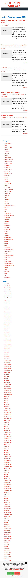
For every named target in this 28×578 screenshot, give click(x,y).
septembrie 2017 (8, 490)
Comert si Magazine (8, 189)
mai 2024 (6, 330)
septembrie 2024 (8, 322)
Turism (5, 273)
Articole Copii (7, 171)
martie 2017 (7, 502)
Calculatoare (7, 181)
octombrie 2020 (7, 416)
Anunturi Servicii (19, 24)
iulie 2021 (6, 398)
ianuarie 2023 (7, 362)
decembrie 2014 (7, 556)
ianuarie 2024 (7, 338)
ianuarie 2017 (7, 506)
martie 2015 (7, 550)
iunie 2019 (6, 448)
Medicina (6, 241)
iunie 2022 (6, 376)
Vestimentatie (7, 277)
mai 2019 (6, 450)
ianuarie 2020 (7, 434)
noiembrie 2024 (7, 318)
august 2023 (7, 348)
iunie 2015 (6, 544)
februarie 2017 (7, 504)
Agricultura (6, 149)
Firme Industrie (7, 213)
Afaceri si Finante (8, 147)
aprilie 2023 (6, 356)
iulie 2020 (6, 422)
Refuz (17, 573)
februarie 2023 (7, 360)
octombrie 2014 (7, 560)
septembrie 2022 (8, 370)
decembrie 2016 (7, 508)
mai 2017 (6, 498)
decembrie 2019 (7, 436)
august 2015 (7, 540)
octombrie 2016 (7, 512)
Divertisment (7, 203)
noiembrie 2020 (7, 414)
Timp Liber (6, 271)
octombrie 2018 (7, 464)
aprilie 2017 (6, 500)
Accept (10, 573)
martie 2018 (7, 478)
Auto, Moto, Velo (8, 173)
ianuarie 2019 (7, 458)
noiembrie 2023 (7, 342)
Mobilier (6, 243)
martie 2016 (7, 526)
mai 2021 (6, 402)
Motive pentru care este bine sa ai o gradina (14, 45)
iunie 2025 (6, 304)
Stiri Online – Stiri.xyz (14, 4)
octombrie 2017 (7, 488)
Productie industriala (9, 249)
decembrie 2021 (7, 388)
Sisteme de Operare (8, 263)
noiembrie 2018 (7, 462)
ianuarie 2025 (7, 314)
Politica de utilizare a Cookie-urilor (13, 575)
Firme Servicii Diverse (9, 215)
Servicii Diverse (7, 261)
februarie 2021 (7, 408)
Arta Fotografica (7, 169)
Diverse (5, 201)
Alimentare (6, 151)
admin (3, 24)
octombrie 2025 (7, 296)
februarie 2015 (7, 552)
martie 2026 (7, 285)
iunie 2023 (6, 352)
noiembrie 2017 (7, 486)
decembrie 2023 (7, 340)
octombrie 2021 (7, 392)
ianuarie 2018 (7, 482)
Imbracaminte (7, 225)
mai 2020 (6, 426)
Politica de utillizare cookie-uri (18, 567)
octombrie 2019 (7, 440)
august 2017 (7, 492)
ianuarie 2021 (7, 410)
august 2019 (7, 444)
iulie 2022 (6, 374)
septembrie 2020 (8, 418)
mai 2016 (6, 522)
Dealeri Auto (7, 197)
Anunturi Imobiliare (8, 159)
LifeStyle (6, 233)
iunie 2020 (6, 424)
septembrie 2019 (8, 442)
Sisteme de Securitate (9, 265)
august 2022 (7, 372)
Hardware (6, 221)
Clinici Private (7, 187)
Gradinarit (6, 219)
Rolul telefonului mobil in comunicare (12, 68)
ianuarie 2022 (7, 386)
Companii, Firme (7, 191)
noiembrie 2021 (7, 390)
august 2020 (7, 420)
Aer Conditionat (7, 143)
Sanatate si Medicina (8, 255)
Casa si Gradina (7, 183)
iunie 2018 (6, 472)
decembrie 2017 (7, 484)
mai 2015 (6, 546)
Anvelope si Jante (8, 163)
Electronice (18, 69)
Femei (5, 209)
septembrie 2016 (8, 514)
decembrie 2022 (7, 364)
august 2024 (7, 324)
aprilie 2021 (6, 404)
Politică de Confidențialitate (16, 569)
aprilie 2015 (6, 548)
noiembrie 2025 (7, 293)
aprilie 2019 (6, 452)
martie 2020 (7, 430)
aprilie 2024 (6, 332)
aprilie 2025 (6, 308)
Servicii (5, 259)
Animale (6, 155)
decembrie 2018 (7, 460)
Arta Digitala (7, 167)
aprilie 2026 (6, 283)
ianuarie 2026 (7, 289)
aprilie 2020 (6, 428)
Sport (5, 269)
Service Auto (7, 257)
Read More (25, 40)
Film (5, 211)
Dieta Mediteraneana (7, 115)
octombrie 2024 (7, 320)
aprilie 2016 (6, 524)
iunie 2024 (6, 328)
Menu (2, 9)
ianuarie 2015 (7, 554)
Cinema (5, 185)
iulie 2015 (6, 542)
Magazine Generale (20, 94)
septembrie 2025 (8, 298)
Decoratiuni (6, 199)
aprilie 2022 (6, 380)
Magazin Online (19, 117)
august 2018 (7, 468)
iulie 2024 (6, 326)
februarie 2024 (7, 336)
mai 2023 (6, 354)
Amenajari (18, 46)
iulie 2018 (6, 470)
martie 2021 (7, 406)
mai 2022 (6, 378)
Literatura (6, 235)
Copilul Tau (6, 195)
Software (6, 267)
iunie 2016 (6, 520)
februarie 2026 (7, 287)
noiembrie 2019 (7, 438)
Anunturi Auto (7, 157)
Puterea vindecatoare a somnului (10, 92)
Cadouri (6, 179)
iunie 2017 (6, 496)
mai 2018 (6, 474)
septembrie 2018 (8, 466)
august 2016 (7, 516)
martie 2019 (7, 454)
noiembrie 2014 (7, 558)
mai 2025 (6, 306)
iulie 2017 (6, 494)
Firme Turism (7, 217)
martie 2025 (7, 310)
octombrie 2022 (7, 368)
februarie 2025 (7, 312)
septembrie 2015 (8, 538)
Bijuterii (6, 177)
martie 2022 (7, 382)
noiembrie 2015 (7, 534)
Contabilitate (7, 193)
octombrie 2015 (7, 536)
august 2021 (7, 396)
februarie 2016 (7, 528)
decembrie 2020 (7, 412)
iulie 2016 (6, 518)
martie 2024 (7, 334)
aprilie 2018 (6, 476)
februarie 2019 (7, 456)
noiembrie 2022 (7, 366)
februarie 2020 (7, 432)
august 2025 (7, 300)
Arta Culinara (7, 165)
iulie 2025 (6, 302)
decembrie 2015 (7, 532)
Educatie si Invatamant (9, 205)
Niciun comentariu (4, 25)
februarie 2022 (7, 384)
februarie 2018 (7, 480)
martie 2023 (7, 358)
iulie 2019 (6, 446)
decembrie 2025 (7, 291)
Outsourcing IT (7, 247)
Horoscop (6, 223)
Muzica (5, 245)
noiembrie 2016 (7, 510)
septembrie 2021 (8, 394)
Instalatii (6, 231)
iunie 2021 (6, 400)
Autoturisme (7, 175)
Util (5, 275)
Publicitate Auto (7, 251)
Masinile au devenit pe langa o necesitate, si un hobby (14, 21)
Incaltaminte (7, 229)
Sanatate (6, 253)
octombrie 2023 (7, 344)
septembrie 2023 (8, 346)
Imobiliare (6, 227)
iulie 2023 (6, 350)
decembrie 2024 (7, 316)
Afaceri (5, 145)
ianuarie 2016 (7, 530)
